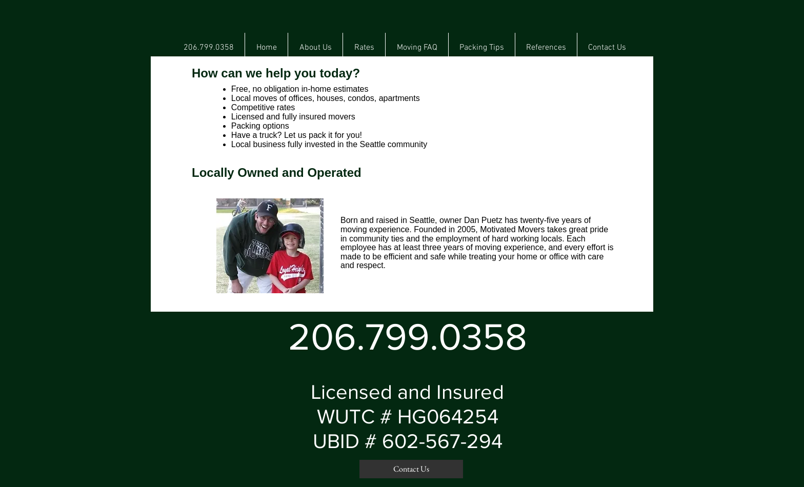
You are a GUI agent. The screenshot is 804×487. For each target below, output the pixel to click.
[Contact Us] (411, 469)
